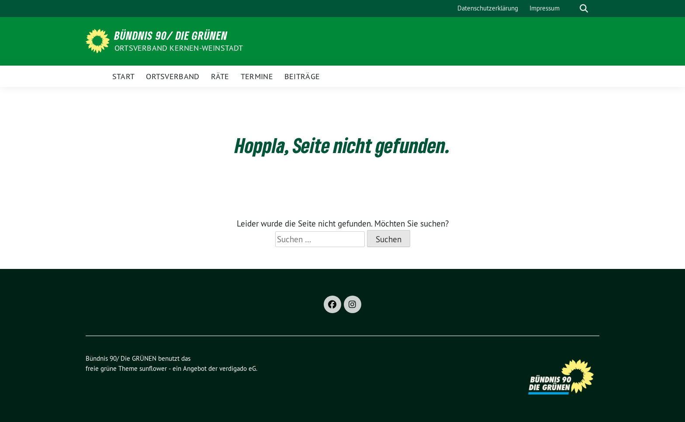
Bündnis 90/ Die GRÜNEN (171, 35)
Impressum (544, 8)
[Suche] (571, 8)
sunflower (153, 368)
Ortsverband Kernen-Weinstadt (178, 48)
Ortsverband (172, 76)
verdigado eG (237, 368)
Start (123, 76)
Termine (257, 76)
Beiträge (302, 76)
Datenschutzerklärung (487, 8)
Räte (220, 76)
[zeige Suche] (583, 8)
